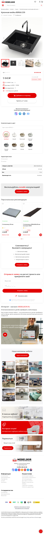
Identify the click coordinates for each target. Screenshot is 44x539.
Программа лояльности (29, 477)
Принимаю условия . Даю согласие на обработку (23, 300)
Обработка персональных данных (22, 507)
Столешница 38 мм (7, 224)
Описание (4, 159)
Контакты (3, 482)
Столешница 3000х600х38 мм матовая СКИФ (31, 225)
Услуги (3, 481)
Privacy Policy (26, 517)
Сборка (24, 484)
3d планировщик (27, 479)
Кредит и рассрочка (27, 482)
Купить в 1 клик (22, 101)
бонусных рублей (11, 90)
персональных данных (29, 300)
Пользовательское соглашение (22, 508)
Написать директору (28, 487)
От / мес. (9, 82)
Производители (5, 477)
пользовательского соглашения (27, 299)
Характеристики (6, 156)
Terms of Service (34, 517)
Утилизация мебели (27, 476)
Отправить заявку (22, 191)
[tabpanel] (11, 219)
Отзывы (3, 161)
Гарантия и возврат (27, 485)
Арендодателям (5, 494)
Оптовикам (4, 492)
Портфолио (4, 479)
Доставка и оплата (27, 481)
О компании (4, 476)
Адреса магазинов (22, 355)
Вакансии (3, 496)
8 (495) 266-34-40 (22, 467)
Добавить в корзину (22, 96)
